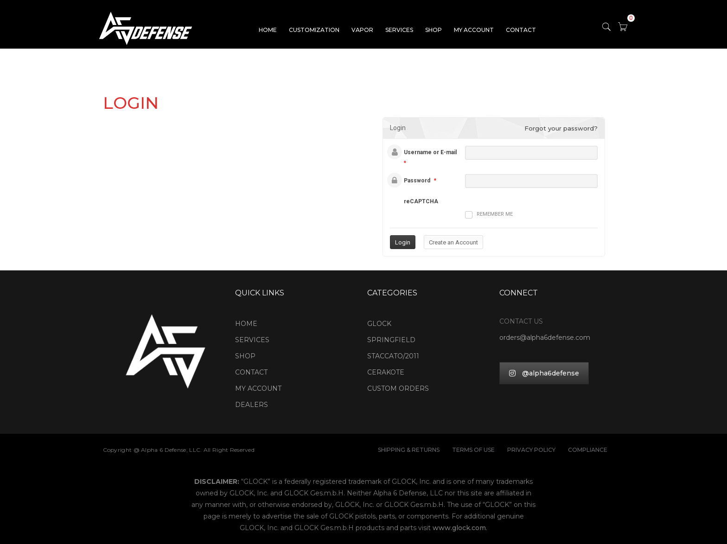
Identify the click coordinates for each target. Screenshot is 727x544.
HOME (268, 29)
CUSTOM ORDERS (398, 388)
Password (417, 180)
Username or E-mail (430, 152)
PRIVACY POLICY (531, 449)
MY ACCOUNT (474, 29)
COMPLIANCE (587, 449)
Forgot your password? (561, 128)
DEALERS (251, 404)
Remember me (489, 215)
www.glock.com (459, 528)
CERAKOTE (385, 372)
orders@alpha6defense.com (544, 337)
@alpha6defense (544, 373)
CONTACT (521, 29)
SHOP (433, 29)
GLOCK (379, 323)
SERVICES (399, 29)
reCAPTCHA (421, 201)
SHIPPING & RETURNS (409, 449)
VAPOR (362, 29)
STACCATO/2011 (393, 356)
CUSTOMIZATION (314, 29)
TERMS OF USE (473, 449)
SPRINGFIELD (391, 340)
